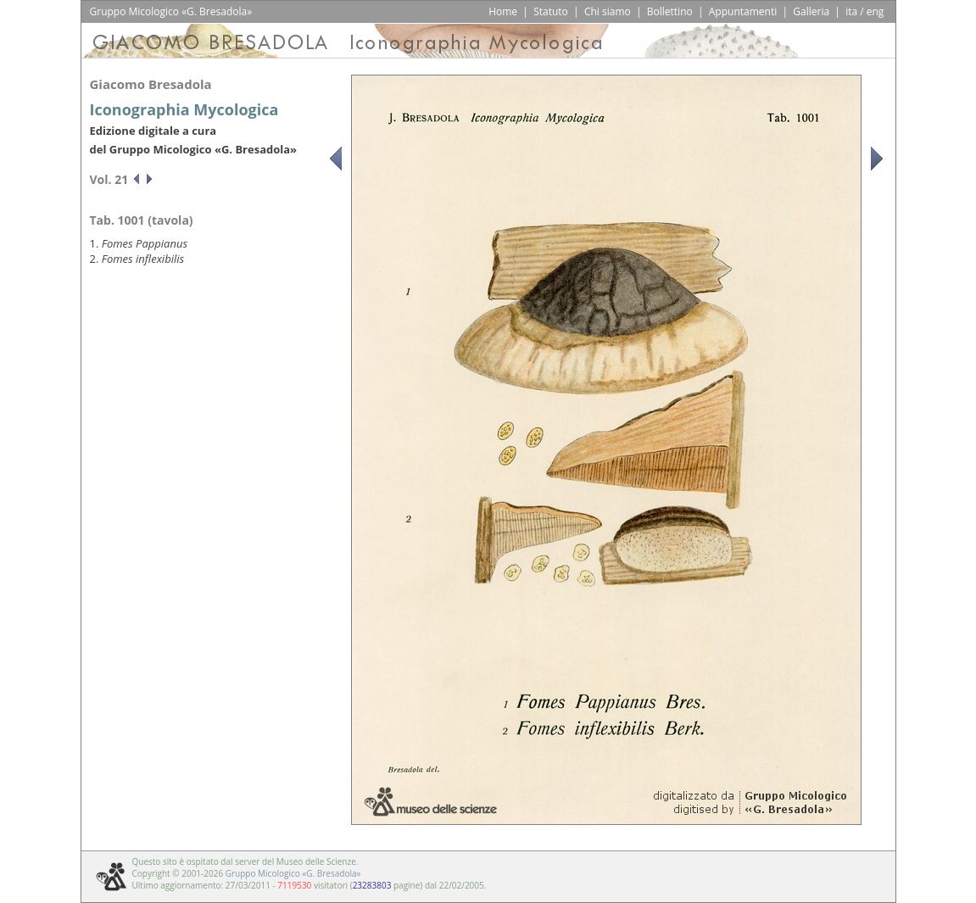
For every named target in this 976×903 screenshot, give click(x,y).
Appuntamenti (743, 11)
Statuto (551, 11)
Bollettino (669, 11)
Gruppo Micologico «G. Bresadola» (293, 873)
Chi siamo (607, 11)
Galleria (811, 11)
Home (503, 11)
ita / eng (864, 11)
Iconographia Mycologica (184, 109)
